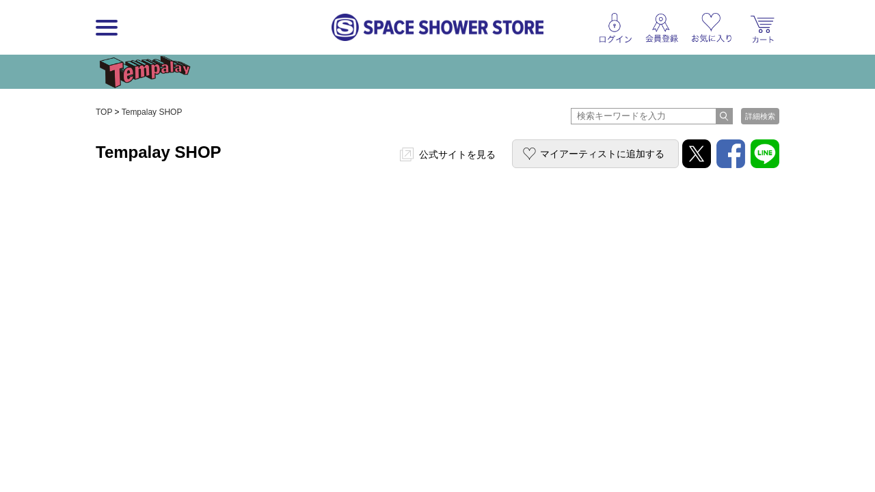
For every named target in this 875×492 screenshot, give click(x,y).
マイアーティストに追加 (602, 153)
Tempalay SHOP (152, 112)
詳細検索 (760, 116)
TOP (104, 112)
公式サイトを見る (457, 154)
